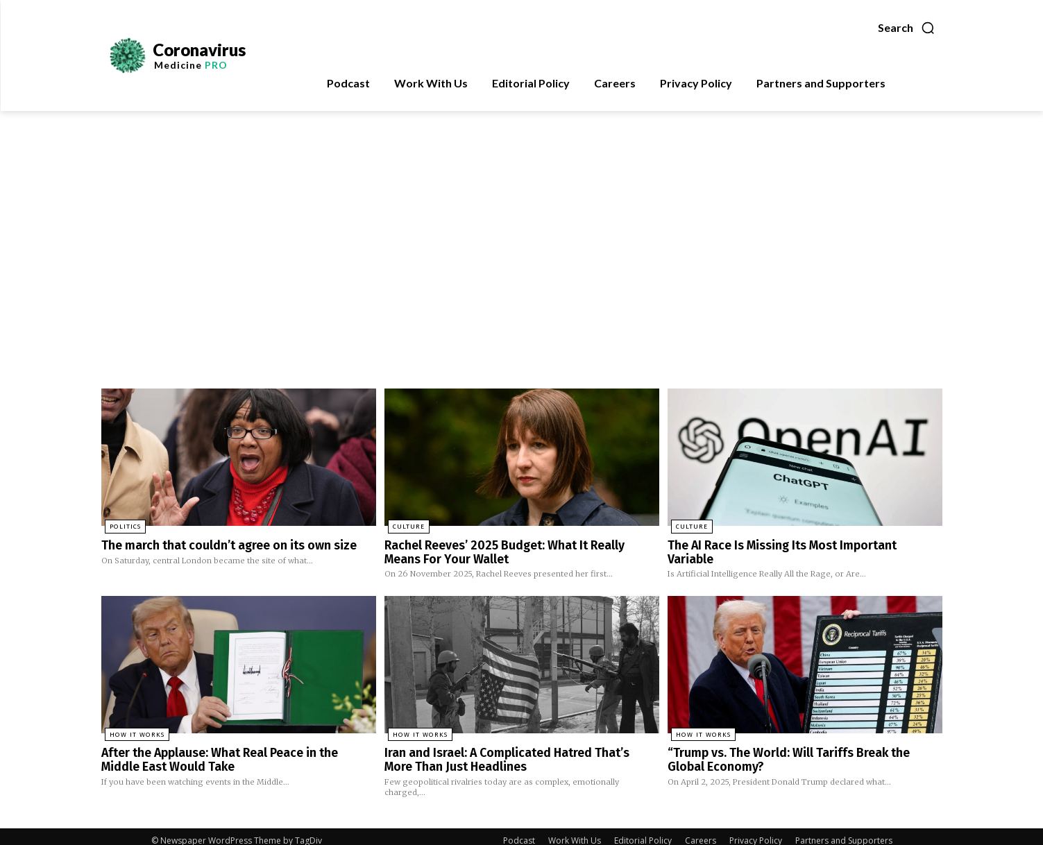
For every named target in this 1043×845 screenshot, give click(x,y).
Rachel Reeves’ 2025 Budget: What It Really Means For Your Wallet (519, 550)
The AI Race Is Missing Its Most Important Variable (792, 544)
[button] (906, 28)
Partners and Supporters (843, 832)
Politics (121, 527)
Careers (700, 832)
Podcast (519, 832)
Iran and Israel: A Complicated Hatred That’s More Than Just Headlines (508, 754)
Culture (404, 527)
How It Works (130, 730)
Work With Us (574, 832)
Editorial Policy (643, 832)
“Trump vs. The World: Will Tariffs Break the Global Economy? (794, 754)
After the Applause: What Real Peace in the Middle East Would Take (228, 754)
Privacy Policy (755, 832)
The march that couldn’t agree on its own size (217, 544)
